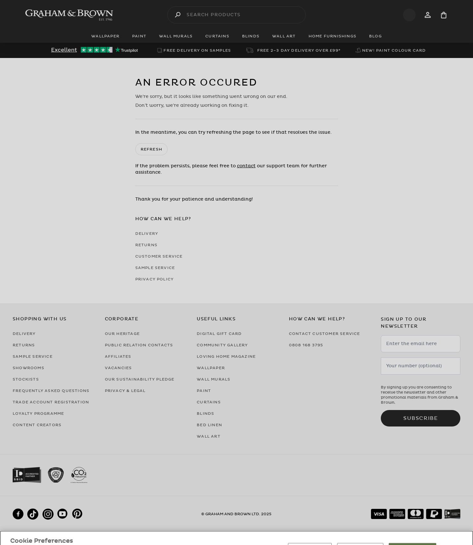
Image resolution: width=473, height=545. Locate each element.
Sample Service (155, 268)
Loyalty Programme (38, 413)
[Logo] (69, 15)
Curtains (209, 402)
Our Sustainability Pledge (140, 379)
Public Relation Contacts (139, 345)
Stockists (26, 379)
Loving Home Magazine (226, 356)
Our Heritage (122, 333)
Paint (204, 390)
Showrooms (28, 368)
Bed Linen (209, 425)
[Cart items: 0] (444, 15)
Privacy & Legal (125, 390)
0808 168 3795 (306, 345)
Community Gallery (222, 345)
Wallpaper (211, 368)
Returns (146, 245)
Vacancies (118, 368)
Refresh (151, 149)
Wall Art (209, 436)
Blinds (205, 413)
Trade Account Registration (51, 402)
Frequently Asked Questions (51, 390)
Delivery (146, 233)
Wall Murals (213, 379)
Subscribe (420, 418)
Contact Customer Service (324, 333)
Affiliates (118, 356)
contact (246, 166)
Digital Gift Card (219, 333)
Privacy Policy (154, 279)
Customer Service (159, 256)
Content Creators (37, 425)
